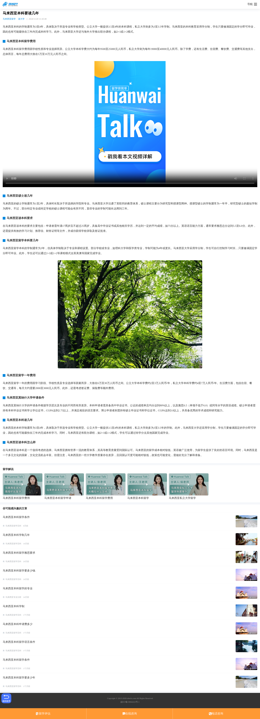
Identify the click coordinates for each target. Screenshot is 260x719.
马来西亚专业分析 (13, 597)
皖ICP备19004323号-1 (130, 702)
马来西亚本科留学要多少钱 (19, 570)
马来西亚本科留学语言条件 (19, 641)
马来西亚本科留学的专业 (17, 588)
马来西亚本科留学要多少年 (19, 677)
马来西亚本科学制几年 (16, 534)
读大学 (21, 19)
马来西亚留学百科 (13, 526)
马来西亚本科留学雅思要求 (19, 552)
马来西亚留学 (9, 19)
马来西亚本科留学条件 (16, 517)
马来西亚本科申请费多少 (17, 624)
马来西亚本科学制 (13, 606)
